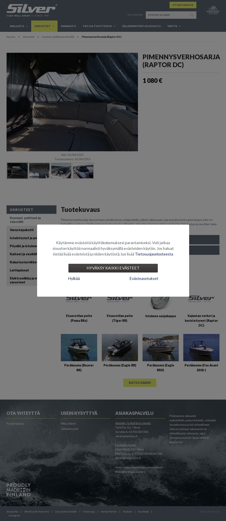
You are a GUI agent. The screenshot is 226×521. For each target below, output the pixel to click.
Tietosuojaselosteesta (154, 254)
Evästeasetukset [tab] (143, 278)
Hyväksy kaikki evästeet (113, 268)
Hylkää (74, 278)
